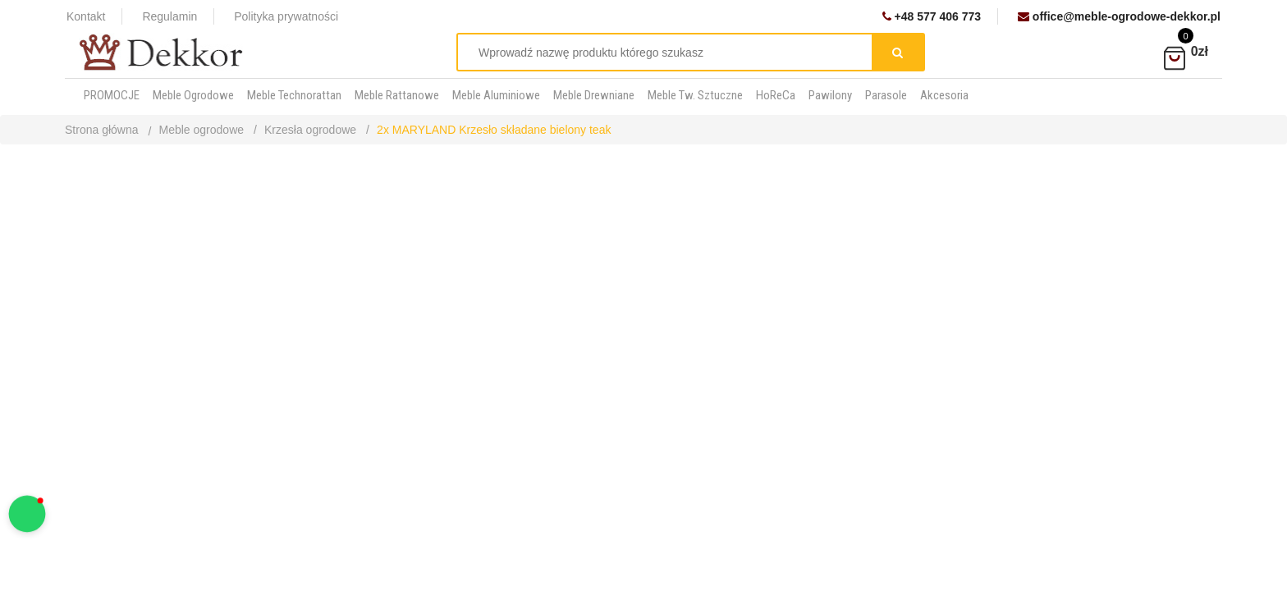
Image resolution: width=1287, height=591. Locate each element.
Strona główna (102, 129)
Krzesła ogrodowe (310, 129)
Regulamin (169, 16)
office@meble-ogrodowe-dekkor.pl (1119, 16)
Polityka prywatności (286, 16)
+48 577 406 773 (931, 16)
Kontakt (85, 16)
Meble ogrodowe (202, 129)
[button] (27, 514)
